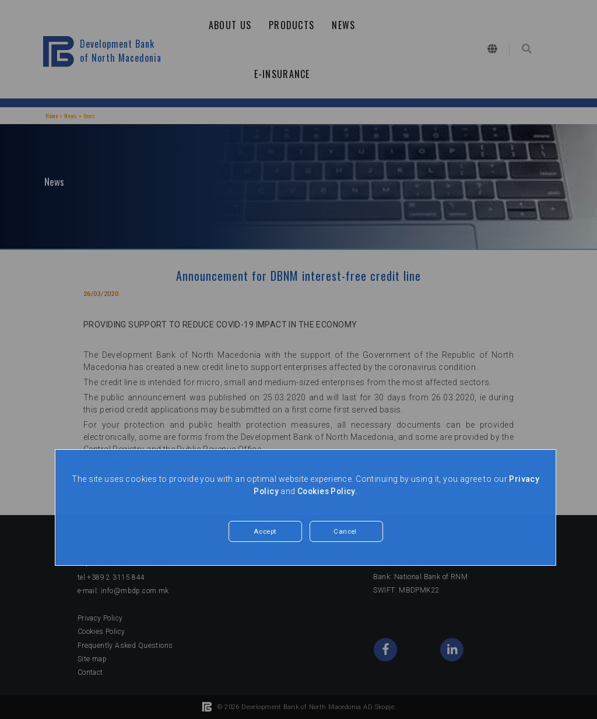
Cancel (345, 531)
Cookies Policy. (328, 491)
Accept (265, 531)
